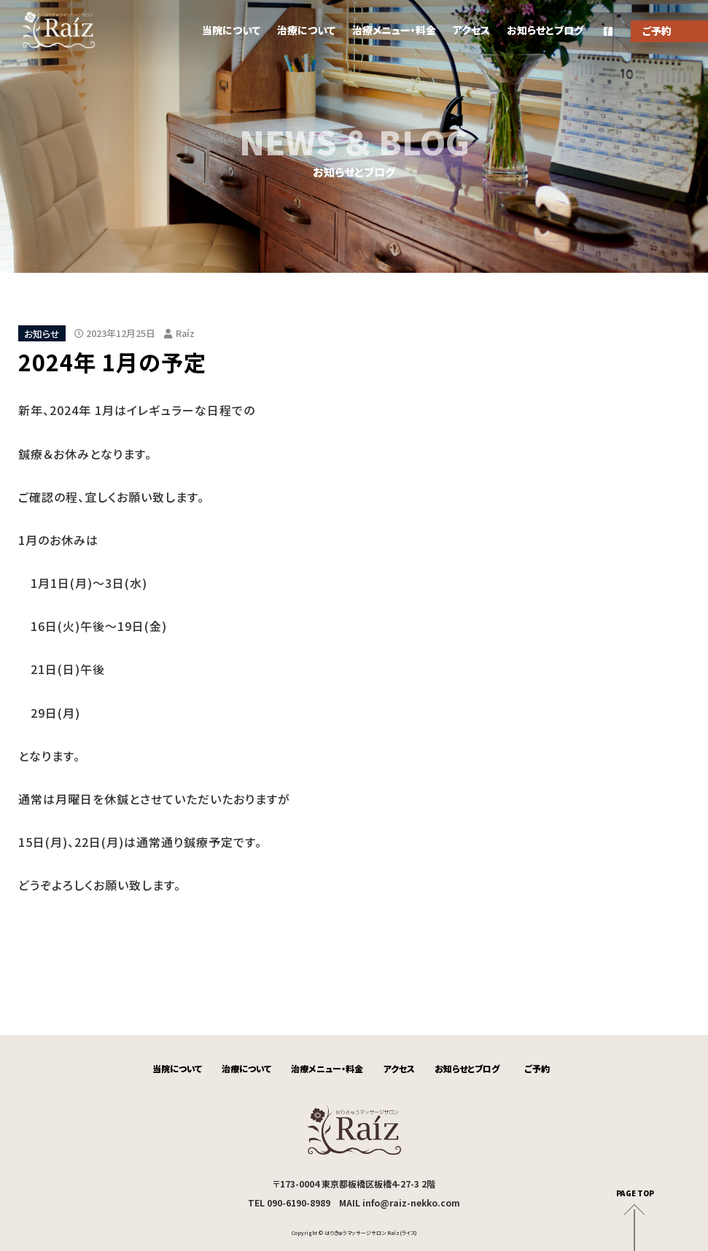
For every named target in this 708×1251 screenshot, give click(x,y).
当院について (231, 30)
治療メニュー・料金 (394, 30)
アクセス (471, 30)
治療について (306, 30)
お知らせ (42, 333)
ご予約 (537, 1068)
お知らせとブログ (545, 30)
